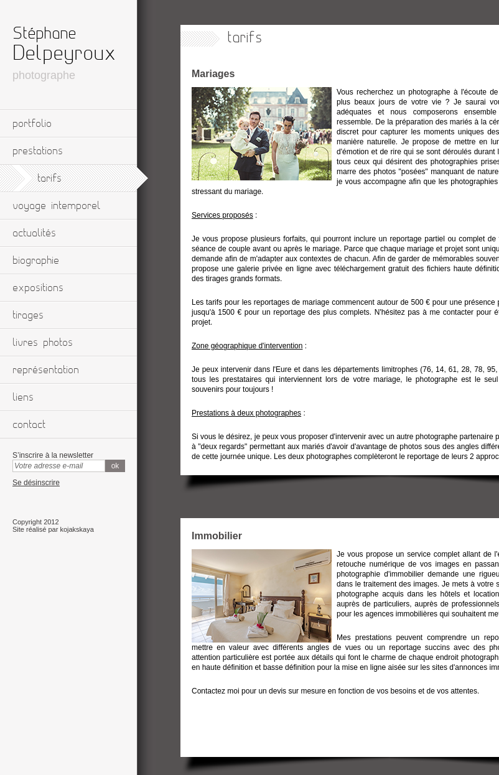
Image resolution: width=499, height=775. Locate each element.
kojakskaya (76, 529)
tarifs (49, 178)
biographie (35, 260)
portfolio (32, 123)
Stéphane (44, 33)
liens (23, 397)
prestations (37, 151)
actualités (34, 233)
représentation (45, 370)
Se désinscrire (36, 482)
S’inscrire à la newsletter (52, 455)
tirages (28, 315)
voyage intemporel (56, 205)
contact (28, 424)
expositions (37, 288)
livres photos (42, 342)
